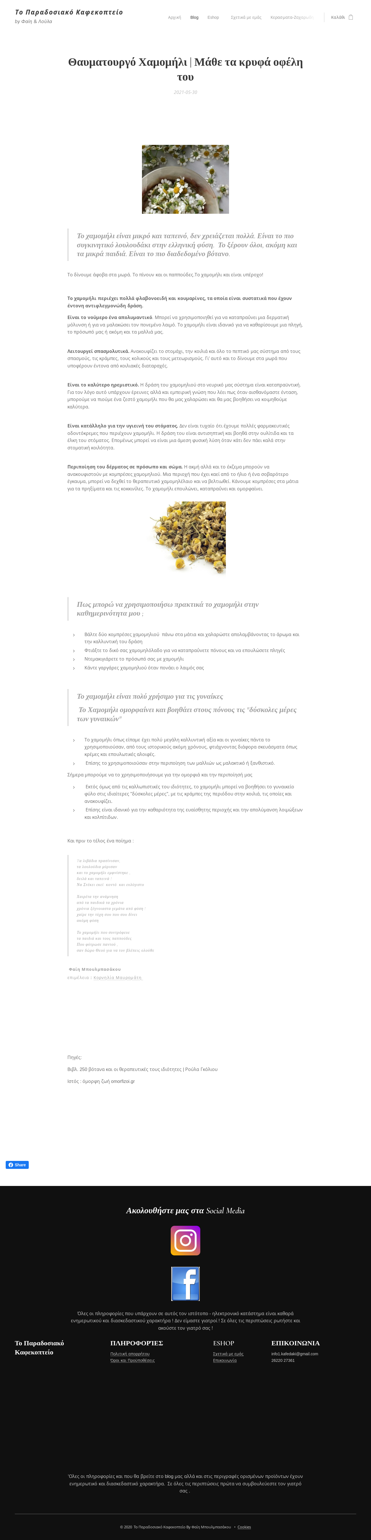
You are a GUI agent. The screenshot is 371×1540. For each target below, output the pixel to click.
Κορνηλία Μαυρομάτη (118, 977)
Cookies (244, 1526)
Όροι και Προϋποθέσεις (132, 1360)
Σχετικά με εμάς (228, 1354)
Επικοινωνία (225, 1360)
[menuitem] (173, 17)
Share (17, 1165)
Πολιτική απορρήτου (130, 1354)
